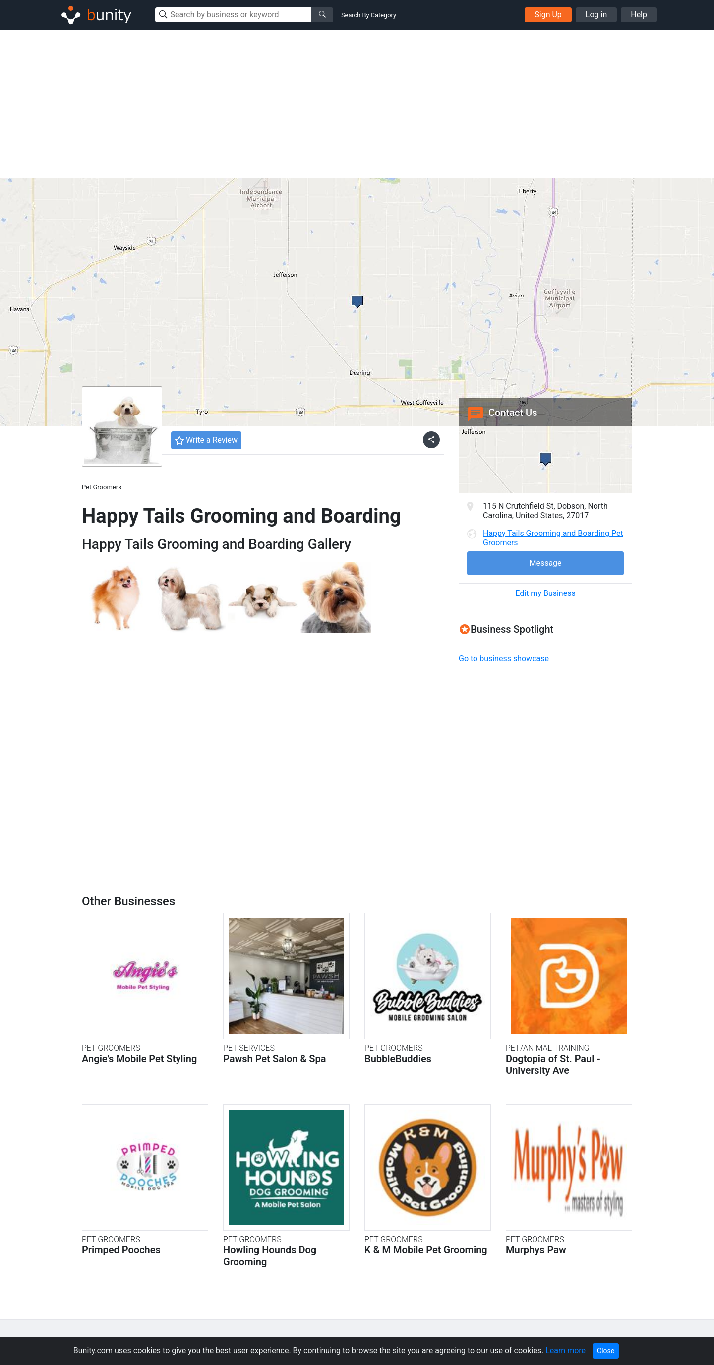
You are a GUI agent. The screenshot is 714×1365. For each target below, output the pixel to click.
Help (639, 14)
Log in (596, 14)
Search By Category (368, 15)
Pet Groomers (101, 487)
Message (545, 563)
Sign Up (548, 14)
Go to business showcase (504, 658)
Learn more (565, 1350)
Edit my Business (545, 593)
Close (605, 1351)
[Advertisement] (357, 104)
